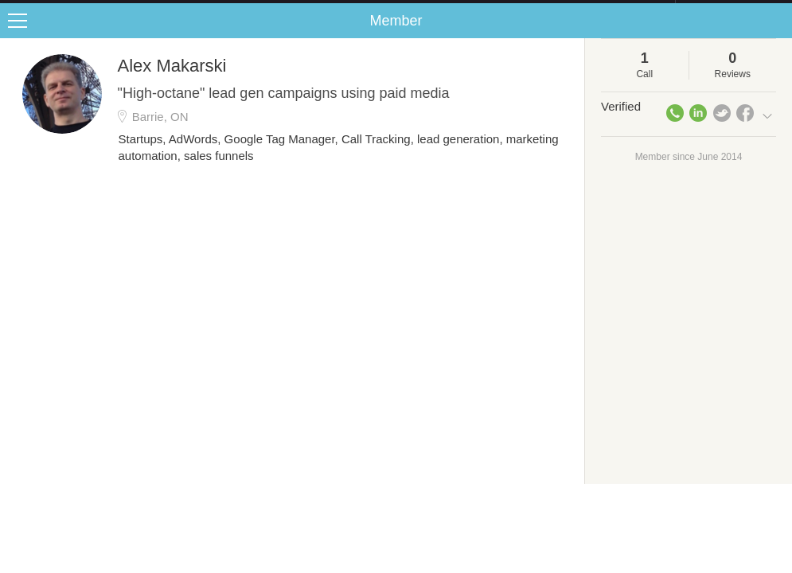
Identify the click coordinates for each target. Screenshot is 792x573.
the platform (83, 9)
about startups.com (732, 10)
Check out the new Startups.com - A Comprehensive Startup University (502, 10)
